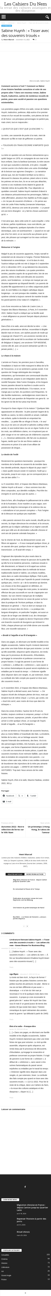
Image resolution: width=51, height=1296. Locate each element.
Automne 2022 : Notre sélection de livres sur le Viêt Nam (12, 829)
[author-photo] (25, 845)
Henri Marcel (9, 40)
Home (3, 23)
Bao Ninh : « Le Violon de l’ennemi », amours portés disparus (29, 918)
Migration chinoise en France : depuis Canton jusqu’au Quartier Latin (30, 880)
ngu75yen (14, 974)
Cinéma (4, 1259)
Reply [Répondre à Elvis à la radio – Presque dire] (11, 1097)
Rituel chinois (23, 1232)
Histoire (4, 1263)
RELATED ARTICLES (15, 874)
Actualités (5, 1255)
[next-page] (27, 926)
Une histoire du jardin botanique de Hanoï (28, 908)
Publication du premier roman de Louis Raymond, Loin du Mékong (27, 899)
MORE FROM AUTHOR (34, 874)
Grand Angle (6, 1275)
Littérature (11, 23)
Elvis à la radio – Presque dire (23, 1026)
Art (2, 1271)
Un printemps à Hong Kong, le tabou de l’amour (39, 829)
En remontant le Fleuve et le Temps (26, 889)
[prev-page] (24, 926)
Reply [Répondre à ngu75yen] (11, 1019)
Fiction (4, 1280)
